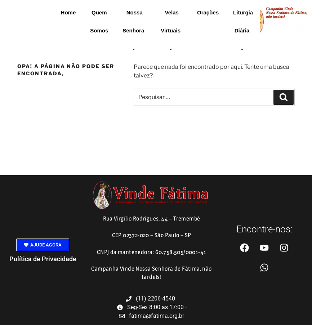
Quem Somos (99, 21)
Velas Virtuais (172, 30)
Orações (208, 12)
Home (68, 12)
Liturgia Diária (243, 30)
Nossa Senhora (134, 30)
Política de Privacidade (42, 259)
